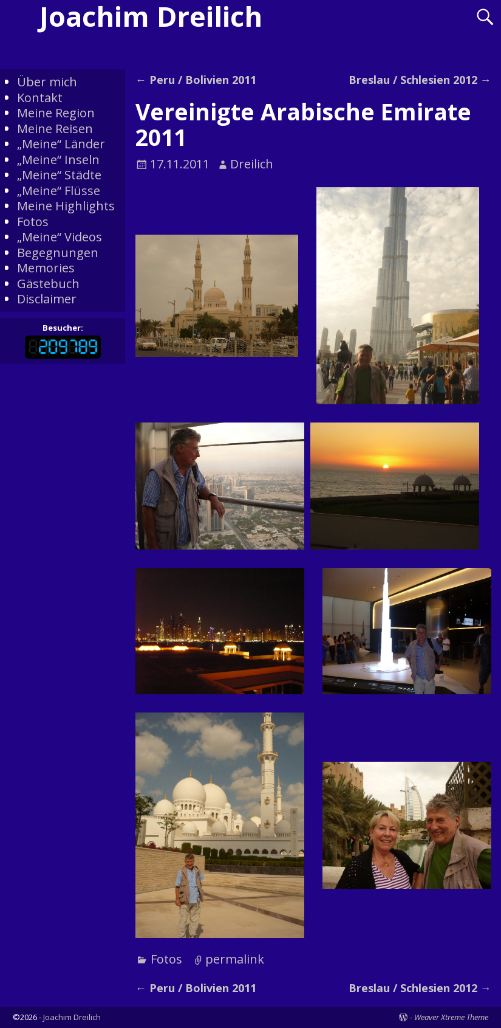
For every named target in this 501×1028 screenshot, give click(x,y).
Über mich (47, 82)
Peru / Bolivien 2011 (195, 79)
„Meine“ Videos (59, 237)
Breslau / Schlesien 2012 (420, 79)
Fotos (166, 959)
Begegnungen (57, 252)
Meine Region (56, 113)
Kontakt (40, 97)
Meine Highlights (66, 206)
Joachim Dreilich (72, 1017)
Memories (46, 268)
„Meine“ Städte (59, 175)
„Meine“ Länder (61, 144)
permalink (234, 959)
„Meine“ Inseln (58, 159)
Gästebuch (48, 283)
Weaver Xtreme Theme (451, 1017)
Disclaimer (47, 299)
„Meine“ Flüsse (58, 190)
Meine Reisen (55, 128)
